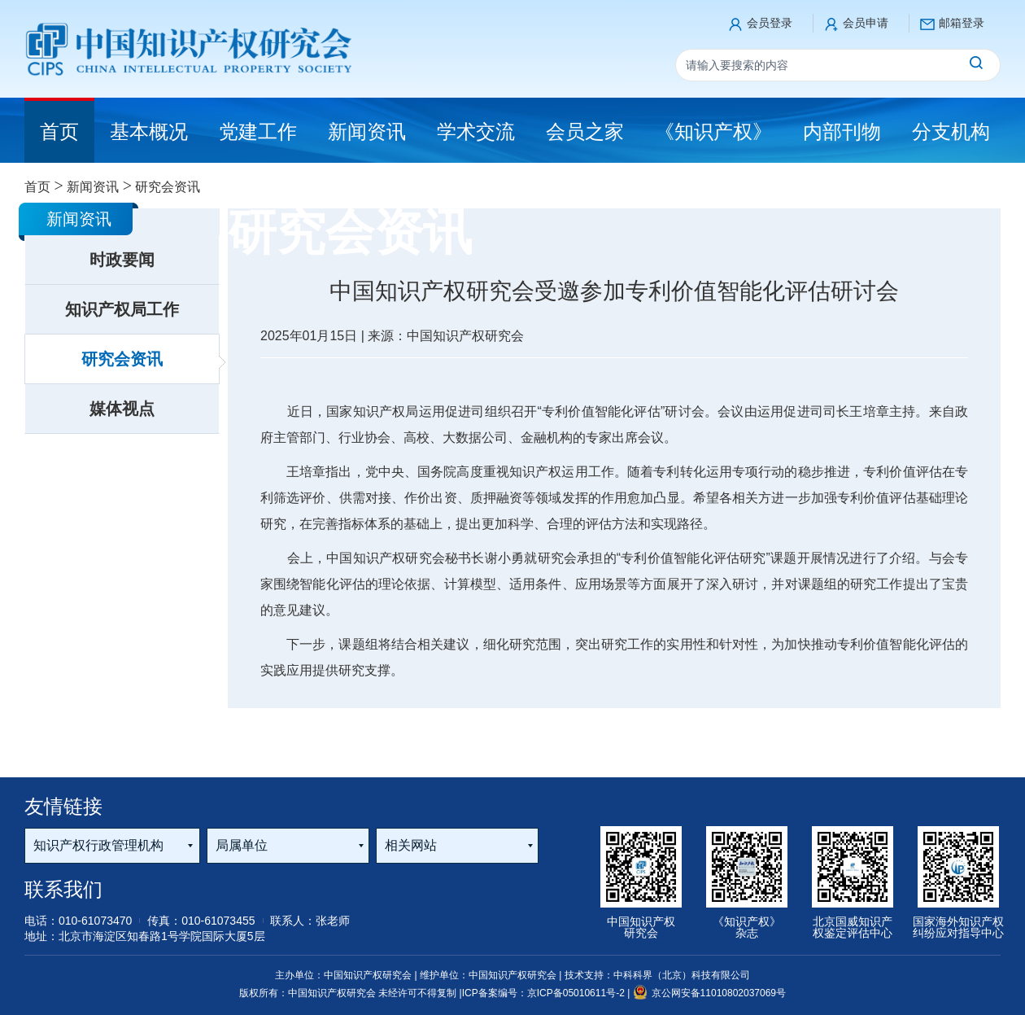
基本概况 (149, 131)
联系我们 (63, 889)
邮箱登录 (961, 22)
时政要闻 (122, 260)
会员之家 (585, 131)
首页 (37, 187)
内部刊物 (842, 131)
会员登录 (769, 22)
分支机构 (951, 131)
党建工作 (258, 131)
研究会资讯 (122, 359)
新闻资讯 (367, 131)
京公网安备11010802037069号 (709, 993)
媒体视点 (122, 409)
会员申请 (865, 22)
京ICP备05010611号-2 (577, 993)
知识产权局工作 (122, 309)
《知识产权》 (713, 131)
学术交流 (476, 131)
